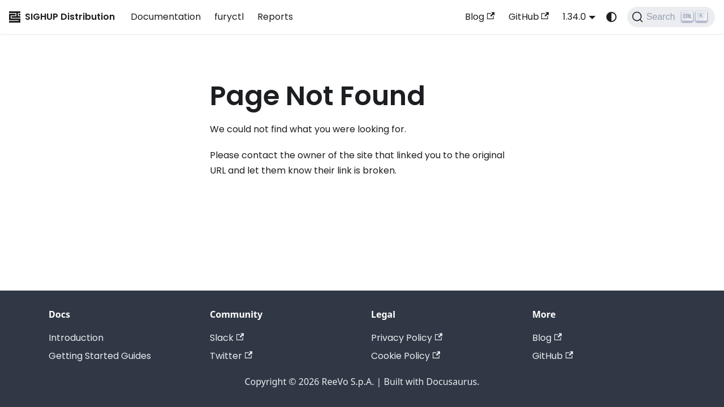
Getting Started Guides (100, 355)
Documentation (166, 16)
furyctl (229, 16)
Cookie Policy (405, 355)
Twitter (231, 355)
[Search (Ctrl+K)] (671, 17)
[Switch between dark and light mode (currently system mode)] (611, 17)
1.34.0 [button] (574, 16)
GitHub (528, 16)
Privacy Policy (406, 337)
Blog (479, 16)
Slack (227, 337)
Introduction (76, 337)
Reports (275, 16)
